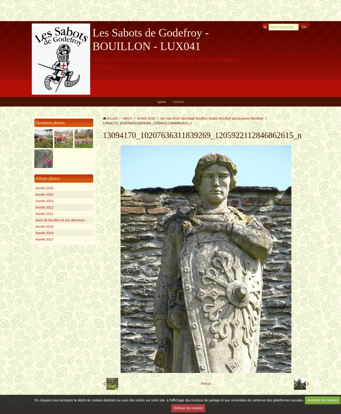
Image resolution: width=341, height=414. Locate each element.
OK (304, 27)
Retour (206, 384)
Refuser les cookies (188, 408)
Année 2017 (45, 239)
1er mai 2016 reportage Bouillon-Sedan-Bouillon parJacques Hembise (211, 118)
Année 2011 (45, 214)
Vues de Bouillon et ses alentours (60, 220)
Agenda (161, 101)
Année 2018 (45, 226)
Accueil (112, 118)
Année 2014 (45, 194)
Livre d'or (178, 101)
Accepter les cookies (323, 400)
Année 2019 (45, 233)
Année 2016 (45, 188)
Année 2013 (45, 201)
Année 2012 (45, 207)
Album (127, 118)
